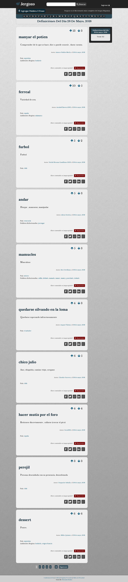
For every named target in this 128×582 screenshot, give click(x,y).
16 (56, 567)
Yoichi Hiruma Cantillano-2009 (60, 162)
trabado (76, 278)
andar (24, 199)
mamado (52, 278)
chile (25, 168)
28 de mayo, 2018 (79, 52)
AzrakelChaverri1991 (63, 107)
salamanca (38, 116)
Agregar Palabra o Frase (31, 11)
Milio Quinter (66, 535)
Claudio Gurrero (65, 377)
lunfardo (38, 61)
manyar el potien (33, 37)
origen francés (47, 543)
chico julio (27, 362)
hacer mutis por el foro (38, 414)
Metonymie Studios (67, 579)
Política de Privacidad (78, 578)
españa (26, 113)
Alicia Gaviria (66, 215)
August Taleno (65, 325)
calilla (40, 278)
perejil (24, 467)
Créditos (57, 578)
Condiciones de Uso (49, 578)
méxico (26, 276)
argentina (27, 58)
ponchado (69, 278)
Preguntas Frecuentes (66, 578)
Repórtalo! (79, 68)
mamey (63, 278)
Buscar (81, 4)
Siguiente (63, 567)
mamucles (27, 254)
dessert (25, 520)
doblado (45, 278)
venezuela (27, 221)
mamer (58, 278)
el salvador (27, 331)
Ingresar (105, 5)
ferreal (24, 92)
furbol (24, 147)
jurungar (41, 223)
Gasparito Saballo (64, 482)
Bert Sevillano (66, 270)
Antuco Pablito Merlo (63, 52)
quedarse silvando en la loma (43, 309)
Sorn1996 (67, 430)
